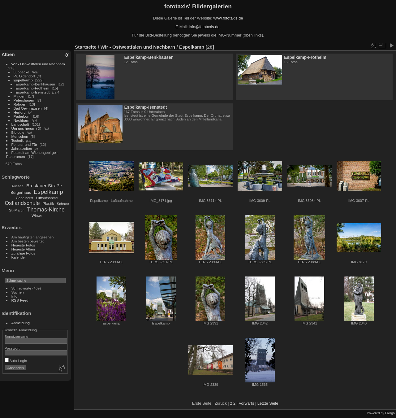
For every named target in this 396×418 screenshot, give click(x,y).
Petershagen (24, 100)
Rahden (20, 104)
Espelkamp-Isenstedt (33, 92)
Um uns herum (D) (26, 128)
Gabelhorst (24, 198)
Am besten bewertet (27, 241)
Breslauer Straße (44, 185)
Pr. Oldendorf (24, 76)
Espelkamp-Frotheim (33, 88)
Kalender (18, 257)
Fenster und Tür (24, 144)
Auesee (17, 186)
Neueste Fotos (23, 245)
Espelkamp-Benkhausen (35, 84)
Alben (8, 54)
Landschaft (20, 124)
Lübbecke (21, 72)
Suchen (17, 292)
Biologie (17, 132)
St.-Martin (16, 210)
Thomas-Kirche (45, 210)
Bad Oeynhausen (28, 108)
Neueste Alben (23, 249)
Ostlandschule (22, 203)
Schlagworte (21, 288)
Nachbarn (21, 120)
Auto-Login (16, 361)
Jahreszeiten (21, 148)
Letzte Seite (267, 403)
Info (14, 296)
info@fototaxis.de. (205, 26)
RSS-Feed (19, 300)
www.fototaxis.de (228, 18)
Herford (20, 112)
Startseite (86, 47)
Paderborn (22, 116)
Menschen (19, 136)
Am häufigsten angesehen (32, 237)
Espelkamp (23, 80)
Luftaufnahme (47, 198)
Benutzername (16, 336)
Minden (20, 96)
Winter (37, 215)
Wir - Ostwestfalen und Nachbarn (38, 64)
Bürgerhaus (21, 192)
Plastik (48, 203)
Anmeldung (20, 323)
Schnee (63, 204)
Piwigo (390, 413)
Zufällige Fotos (23, 253)
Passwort (12, 348)
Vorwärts (246, 403)
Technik (17, 140)
